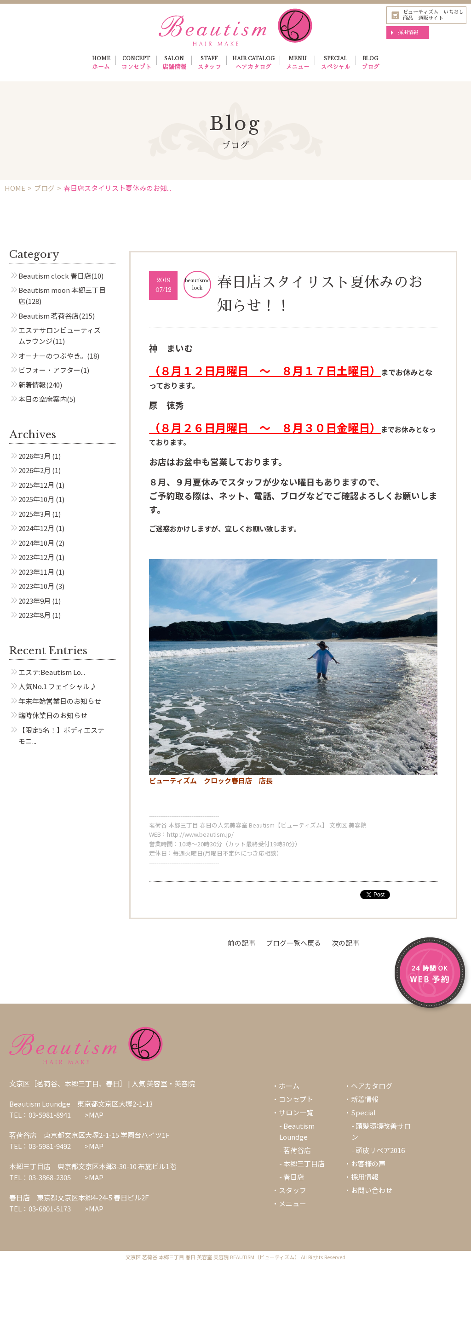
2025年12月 (36, 485)
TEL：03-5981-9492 (40, 1146)
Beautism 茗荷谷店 (48, 315)
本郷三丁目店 (304, 1163)
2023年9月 (34, 600)
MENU (298, 64)
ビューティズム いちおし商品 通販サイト (433, 15)
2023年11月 (36, 572)
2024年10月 (36, 543)
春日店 (293, 1177)
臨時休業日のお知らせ (52, 715)
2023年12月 (36, 557)
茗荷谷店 (297, 1150)
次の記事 (345, 943)
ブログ (44, 188)
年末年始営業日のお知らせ (59, 701)
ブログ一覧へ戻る (293, 943)
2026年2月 (34, 470)
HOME (101, 64)
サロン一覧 (296, 1112)
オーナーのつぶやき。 (52, 355)
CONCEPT (136, 64)
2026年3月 (34, 456)
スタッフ (292, 1190)
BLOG (370, 64)
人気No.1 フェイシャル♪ (57, 686)
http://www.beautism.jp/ (200, 834)
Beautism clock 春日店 (54, 275)
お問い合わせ (371, 1190)
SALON (174, 64)
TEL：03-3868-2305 (40, 1177)
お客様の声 (368, 1163)
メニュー (292, 1203)
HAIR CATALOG (253, 64)
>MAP (94, 1114)
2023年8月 (34, 615)
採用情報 (408, 32)
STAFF (209, 64)
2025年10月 (36, 499)
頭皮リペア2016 (380, 1150)
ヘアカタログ (371, 1085)
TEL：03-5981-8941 (40, 1114)
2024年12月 (36, 528)
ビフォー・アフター (49, 370)
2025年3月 (34, 514)
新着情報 (32, 384)
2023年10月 (36, 586)
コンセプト (296, 1099)
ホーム (289, 1085)
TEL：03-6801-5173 (40, 1208)
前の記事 (241, 943)
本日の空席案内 (42, 399)
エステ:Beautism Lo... (51, 672)
